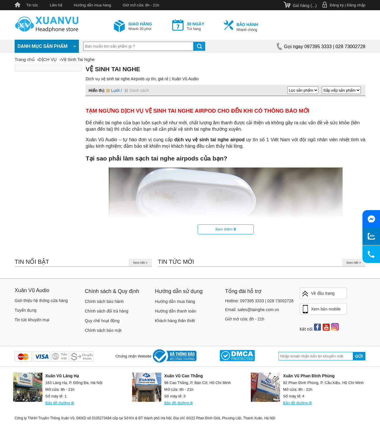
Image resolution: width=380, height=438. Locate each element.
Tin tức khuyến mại (32, 319)
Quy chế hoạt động (102, 320)
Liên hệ (56, 5)
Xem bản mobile (321, 309)
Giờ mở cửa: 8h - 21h (141, 5)
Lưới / (114, 90)
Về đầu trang (318, 293)
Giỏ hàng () (305, 5)
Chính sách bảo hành (104, 301)
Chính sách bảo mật (103, 330)
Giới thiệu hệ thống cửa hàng (41, 300)
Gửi (359, 356)
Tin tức (32, 5)
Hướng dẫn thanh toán (175, 311)
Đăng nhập (356, 5)
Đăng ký (337, 5)
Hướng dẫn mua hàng (92, 5)
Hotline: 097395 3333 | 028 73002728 (259, 301)
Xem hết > (140, 262)
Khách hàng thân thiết (175, 320)
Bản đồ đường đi (59, 403)
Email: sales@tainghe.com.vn (252, 309)
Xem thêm (225, 229)
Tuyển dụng (26, 310)
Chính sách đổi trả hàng (106, 311)
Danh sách (137, 90)
